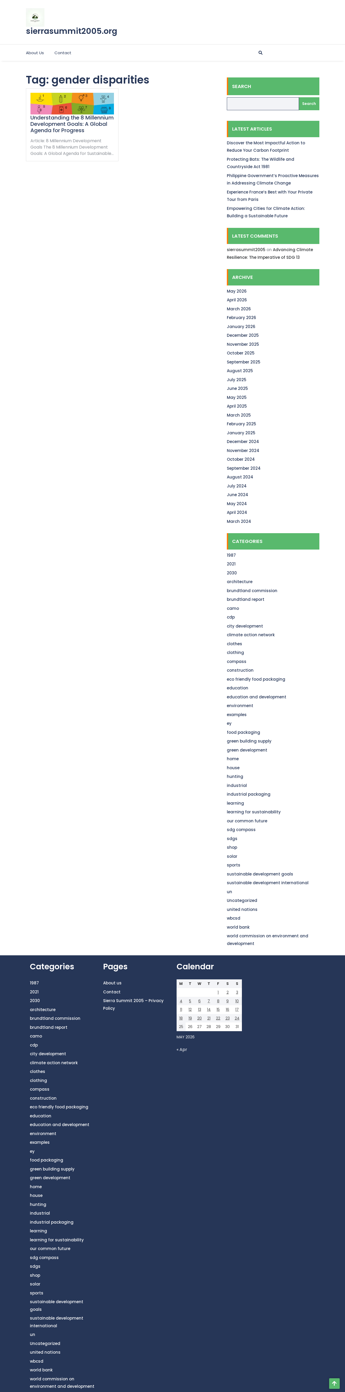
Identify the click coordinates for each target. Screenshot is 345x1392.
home (233, 759)
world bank (238, 927)
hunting (235, 776)
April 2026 (237, 300)
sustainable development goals (260, 874)
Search (241, 86)
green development (247, 750)
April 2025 (237, 406)
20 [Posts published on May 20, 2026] (199, 1018)
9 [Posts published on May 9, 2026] (227, 1001)
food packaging (243, 732)
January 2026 (241, 326)
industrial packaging (248, 794)
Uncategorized (242, 900)
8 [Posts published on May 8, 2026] (218, 1001)
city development (245, 626)
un (229, 892)
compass (236, 661)
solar (232, 856)
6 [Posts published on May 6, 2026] (199, 1001)
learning (235, 803)
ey (229, 723)
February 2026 (241, 317)
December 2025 (243, 335)
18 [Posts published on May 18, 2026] (181, 1018)
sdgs (232, 838)
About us (35, 53)
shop (232, 847)
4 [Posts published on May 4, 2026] (181, 1001)
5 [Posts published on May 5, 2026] (190, 1001)
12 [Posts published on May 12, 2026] (190, 1009)
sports (233, 865)
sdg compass (241, 829)
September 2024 (244, 468)
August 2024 (240, 477)
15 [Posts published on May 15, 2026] (218, 1009)
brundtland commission (252, 590)
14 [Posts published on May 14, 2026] (209, 1009)
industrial (237, 785)
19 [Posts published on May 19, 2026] (190, 1018)
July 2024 (237, 486)
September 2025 (243, 362)
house (233, 768)
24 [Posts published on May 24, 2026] (237, 1018)
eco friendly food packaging (256, 679)
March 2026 (239, 309)
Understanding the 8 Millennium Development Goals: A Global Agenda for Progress (72, 124)
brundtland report (245, 599)
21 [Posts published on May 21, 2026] (208, 1018)
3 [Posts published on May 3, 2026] (237, 992)
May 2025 (237, 397)
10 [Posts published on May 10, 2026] (237, 1001)
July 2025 (236, 379)
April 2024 (237, 512)
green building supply (249, 741)
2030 (232, 573)
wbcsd (233, 918)
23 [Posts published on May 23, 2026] (228, 1018)
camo (233, 608)
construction (240, 670)
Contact (62, 53)
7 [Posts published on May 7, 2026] (209, 1001)
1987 (231, 555)
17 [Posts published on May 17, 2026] (237, 1009)
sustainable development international (268, 883)
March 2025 (239, 415)
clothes (234, 644)
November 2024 (243, 450)
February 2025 (241, 424)
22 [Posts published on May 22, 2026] (218, 1018)
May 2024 (237, 503)
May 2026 (237, 291)
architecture (239, 581)
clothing (235, 652)
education (237, 688)
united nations (242, 909)
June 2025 (237, 388)
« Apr (182, 1050)
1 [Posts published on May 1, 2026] (218, 992)
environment (240, 705)
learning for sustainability (254, 812)
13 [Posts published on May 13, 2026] (199, 1009)
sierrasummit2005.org (71, 31)
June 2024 (237, 494)
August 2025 (240, 371)
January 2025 (241, 433)
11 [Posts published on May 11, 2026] (181, 1009)
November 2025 (243, 344)
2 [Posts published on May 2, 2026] (228, 992)
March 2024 (239, 521)
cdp (231, 617)
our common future (247, 821)
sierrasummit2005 (246, 249)
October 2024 (241, 459)
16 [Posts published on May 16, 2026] (227, 1009)
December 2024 (243, 441)
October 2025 (241, 353)
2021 (231, 564)
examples (237, 714)
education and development (256, 697)
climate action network (251, 635)
